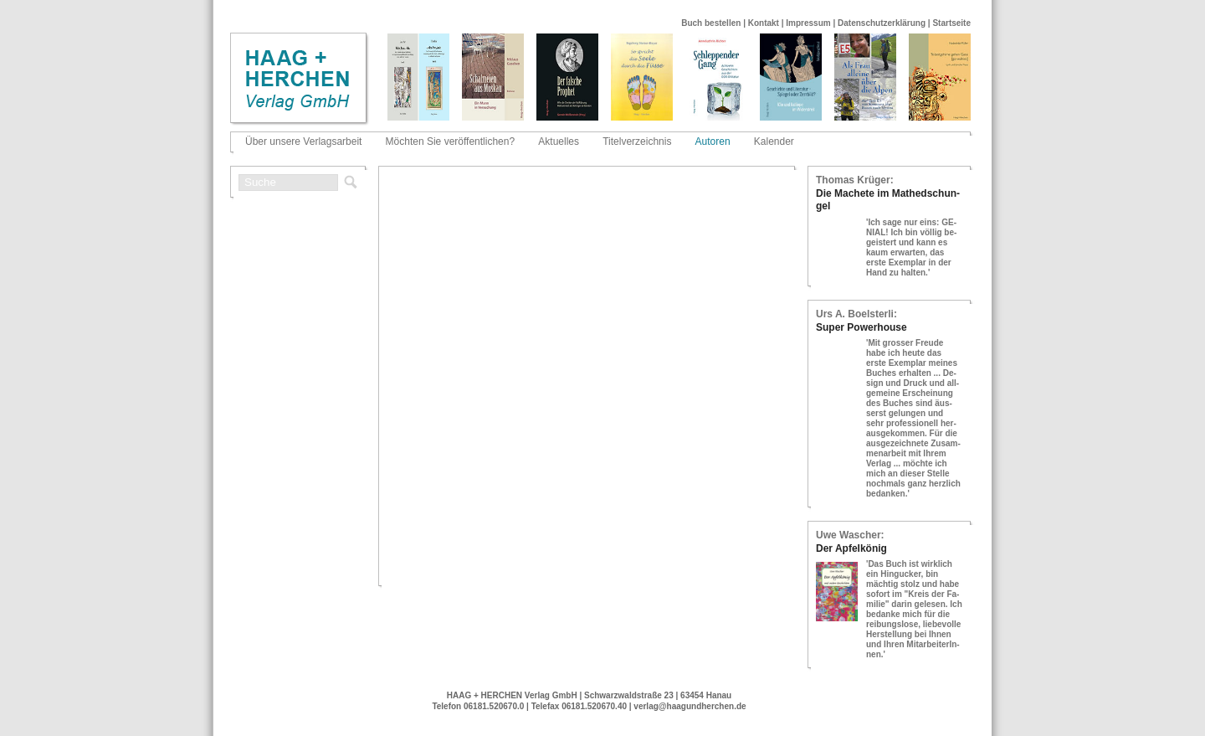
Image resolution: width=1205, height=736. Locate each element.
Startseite (951, 23)
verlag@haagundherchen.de (689, 706)
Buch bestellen (711, 23)
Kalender (774, 141)
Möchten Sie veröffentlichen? (450, 141)
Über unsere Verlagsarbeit (303, 141)
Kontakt (763, 23)
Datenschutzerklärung (882, 23)
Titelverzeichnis (636, 141)
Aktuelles (558, 141)
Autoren (713, 141)
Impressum (808, 23)
